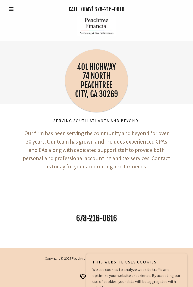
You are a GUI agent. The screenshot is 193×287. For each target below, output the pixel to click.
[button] (19, 9)
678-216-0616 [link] (109, 9)
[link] (96, 26)
